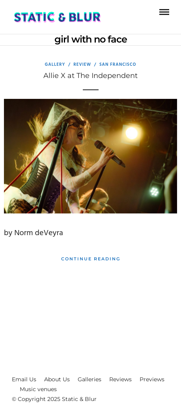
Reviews (120, 379)
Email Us (24, 379)
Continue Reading (90, 259)
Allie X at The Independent (90, 75)
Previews (152, 379)
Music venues (38, 389)
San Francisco (117, 64)
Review (82, 64)
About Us (57, 379)
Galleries (89, 379)
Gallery (55, 64)
